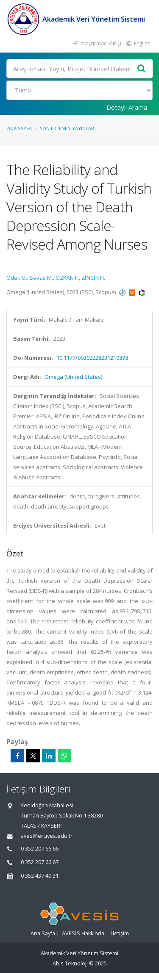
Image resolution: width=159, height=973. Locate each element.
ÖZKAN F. (67, 277)
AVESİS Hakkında (83, 933)
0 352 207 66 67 (40, 862)
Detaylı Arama (126, 107)
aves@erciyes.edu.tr (47, 836)
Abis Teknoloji (70, 963)
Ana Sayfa (19, 128)
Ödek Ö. (16, 277)
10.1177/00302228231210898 (92, 357)
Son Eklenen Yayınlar (67, 128)
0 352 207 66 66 (40, 848)
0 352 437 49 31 (40, 875)
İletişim (120, 933)
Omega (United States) (73, 377)
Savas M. (41, 277)
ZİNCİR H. (93, 277)
